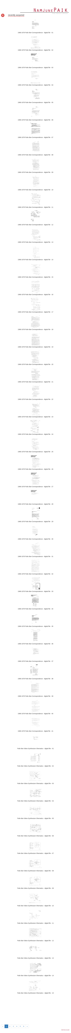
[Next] (27, 1026)
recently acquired (16, 15)
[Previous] (3, 1026)
